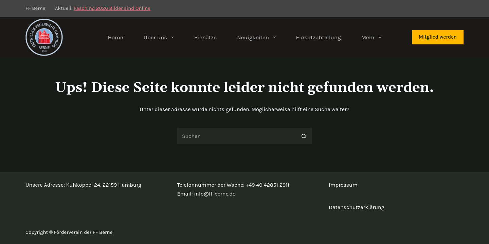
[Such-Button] (303, 135)
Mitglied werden (438, 37)
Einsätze (205, 37)
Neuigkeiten (257, 37)
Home (115, 37)
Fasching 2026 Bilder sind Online (112, 8)
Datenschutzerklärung (356, 207)
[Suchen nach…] (236, 135)
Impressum (343, 185)
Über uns (160, 37)
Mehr (372, 37)
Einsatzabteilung (318, 37)
